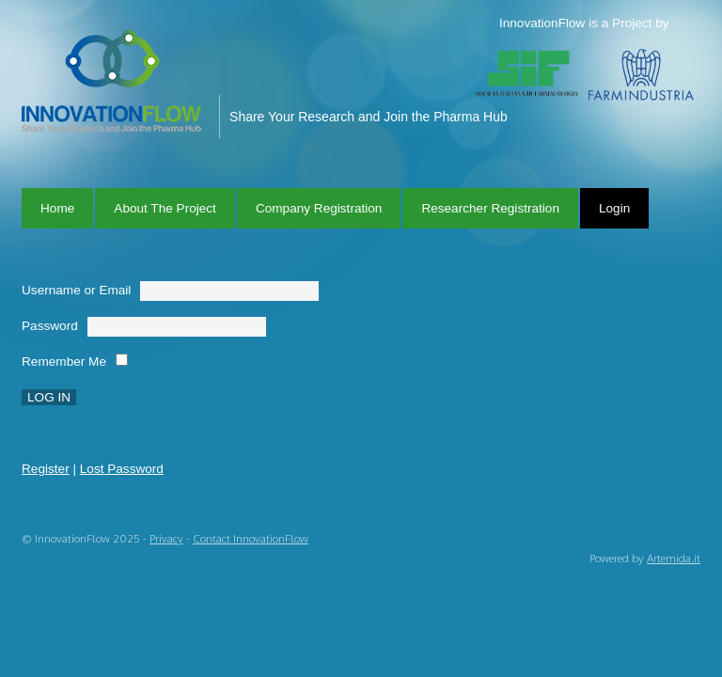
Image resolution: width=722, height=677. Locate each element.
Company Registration (319, 208)
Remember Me (64, 361)
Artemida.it (673, 558)
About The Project (165, 208)
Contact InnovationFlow (250, 538)
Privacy (166, 538)
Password (50, 326)
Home (57, 208)
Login (614, 208)
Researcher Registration (490, 208)
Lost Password (122, 469)
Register (46, 469)
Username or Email (76, 290)
